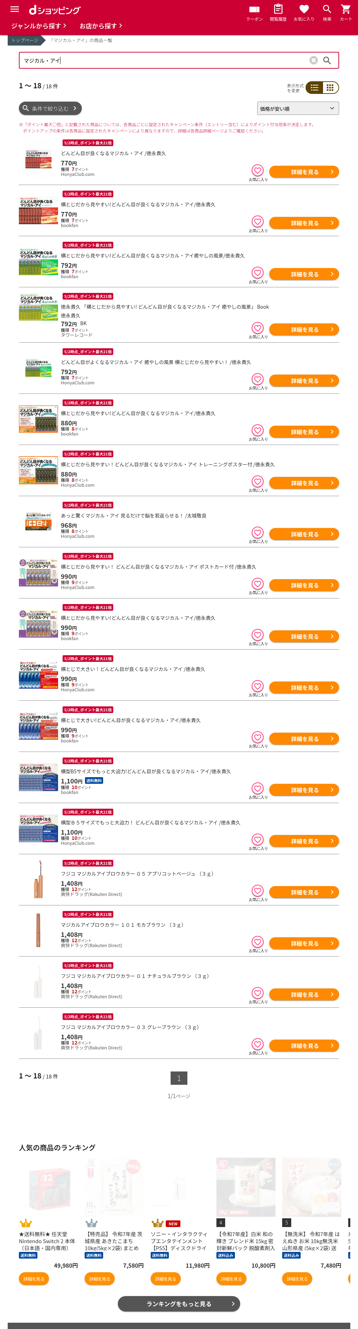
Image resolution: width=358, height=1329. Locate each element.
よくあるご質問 (200, 1293)
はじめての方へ (200, 1305)
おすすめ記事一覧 (116, 1271)
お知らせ (192, 1282)
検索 (327, 60)
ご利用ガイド (110, 1316)
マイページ (108, 1293)
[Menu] (15, 9)
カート (102, 1282)
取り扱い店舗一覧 (40, 1316)
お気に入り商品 (37, 1282)
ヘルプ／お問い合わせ (208, 1271)
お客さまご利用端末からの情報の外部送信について (294, 1297)
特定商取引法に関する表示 (289, 1312)
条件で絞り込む (50, 108)
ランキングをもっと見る (179, 1243)
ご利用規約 (271, 1271)
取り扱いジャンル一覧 (45, 1305)
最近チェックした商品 (45, 1293)
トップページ (24, 40)
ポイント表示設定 (116, 1305)
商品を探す (32, 1271)
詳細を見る (305, 171)
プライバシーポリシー (284, 1282)
